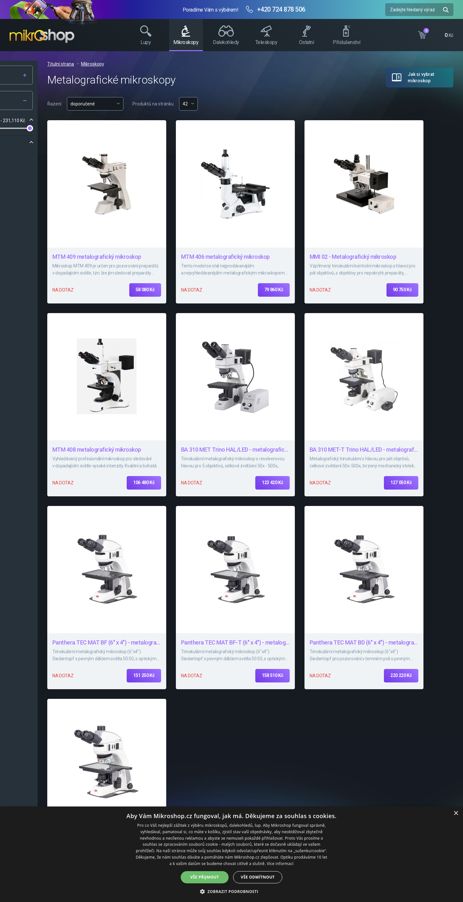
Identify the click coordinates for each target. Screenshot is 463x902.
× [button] (455, 813)
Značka (23, 143)
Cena (20, 120)
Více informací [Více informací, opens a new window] (280, 863)
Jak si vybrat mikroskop (421, 77)
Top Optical (68, 155)
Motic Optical (32, 155)
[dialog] (231, 854)
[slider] (17, 128)
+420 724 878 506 (281, 9)
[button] (232, 891)
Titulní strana (150, 64)
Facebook (455, 121)
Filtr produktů (49, 101)
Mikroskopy (182, 64)
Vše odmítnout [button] (258, 877)
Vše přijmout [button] (204, 877)
